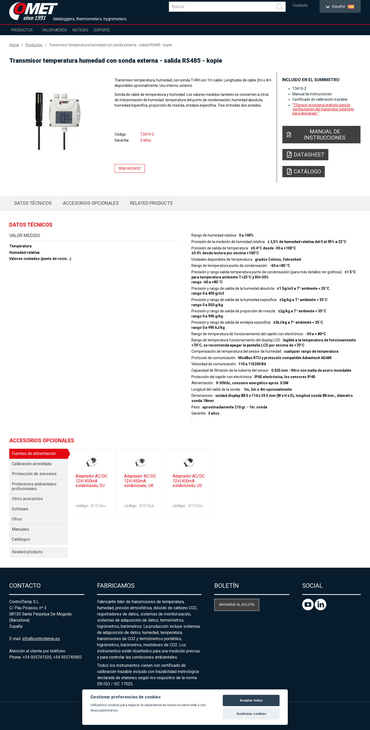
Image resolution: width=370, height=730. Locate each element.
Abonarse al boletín (236, 604)
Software (20, 509)
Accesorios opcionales (91, 203)
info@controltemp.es (41, 638)
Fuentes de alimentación (34, 453)
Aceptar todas (251, 700)
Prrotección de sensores (34, 473)
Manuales (20, 529)
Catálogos (21, 539)
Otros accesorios (27, 498)
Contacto (300, 5)
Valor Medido (54, 30)
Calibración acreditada (31, 463)
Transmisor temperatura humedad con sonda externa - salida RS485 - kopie (110, 45)
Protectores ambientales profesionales (34, 486)
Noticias (80, 30)
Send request (129, 168)
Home (14, 45)
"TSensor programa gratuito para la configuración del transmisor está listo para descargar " (323, 109)
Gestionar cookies (251, 714)
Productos (22, 30)
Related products (151, 203)
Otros (17, 519)
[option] (56, 117)
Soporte (102, 30)
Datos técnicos (33, 203)
